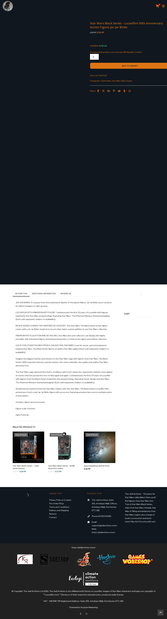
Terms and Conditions (59, 507)
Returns (53, 514)
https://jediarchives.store (103, 532)
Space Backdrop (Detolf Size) (96, 465)
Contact (53, 517)
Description (21, 293)
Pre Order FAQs (56, 503)
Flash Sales (106, 81)
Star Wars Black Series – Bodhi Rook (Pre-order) (61, 467)
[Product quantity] (94, 57)
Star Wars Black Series (122, 81)
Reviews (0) (66, 293)
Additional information (44, 293)
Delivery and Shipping (59, 510)
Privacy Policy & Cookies (60, 500)
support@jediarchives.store (104, 525)
